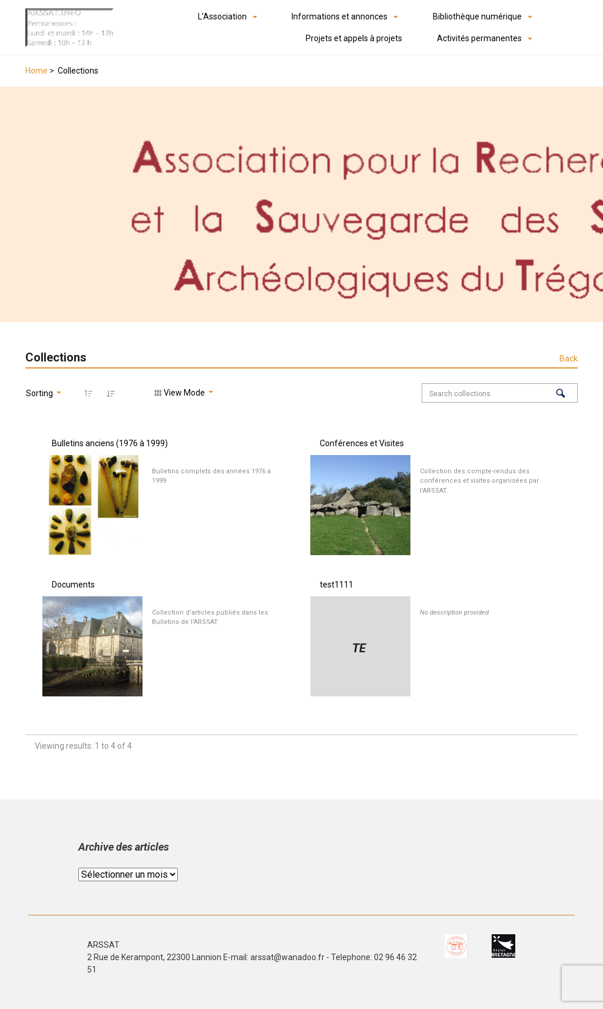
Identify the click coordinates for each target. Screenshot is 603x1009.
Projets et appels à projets (354, 38)
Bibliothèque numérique (477, 16)
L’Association (222, 16)
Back (568, 358)
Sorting (40, 393)
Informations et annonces (339, 16)
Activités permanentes (479, 38)
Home (36, 70)
